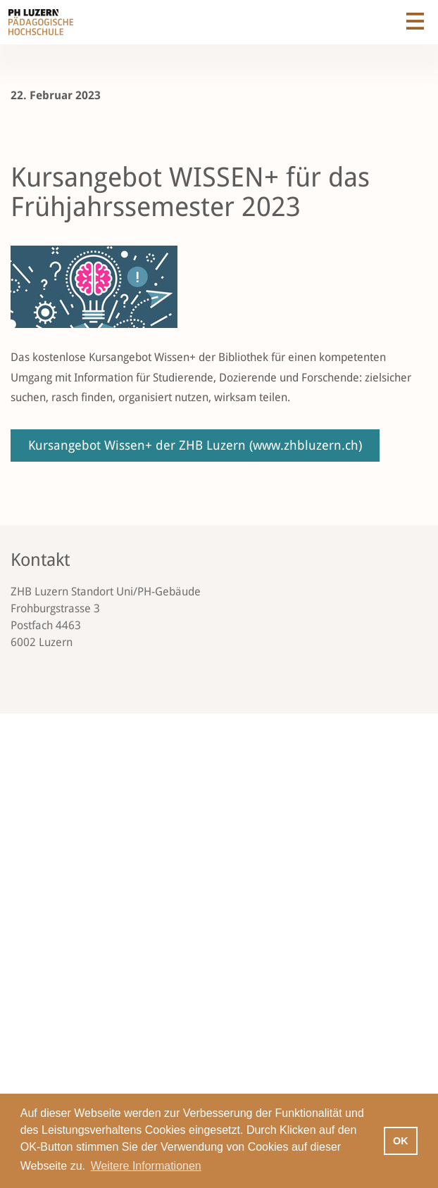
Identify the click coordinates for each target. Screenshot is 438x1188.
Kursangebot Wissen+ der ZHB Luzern (195, 445)
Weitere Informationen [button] (146, 1166)
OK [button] (400, 1140)
